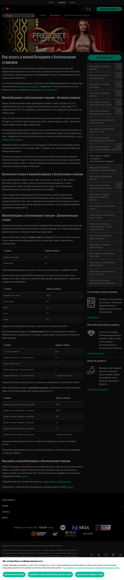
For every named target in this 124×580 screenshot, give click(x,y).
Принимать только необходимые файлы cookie (50, 574)
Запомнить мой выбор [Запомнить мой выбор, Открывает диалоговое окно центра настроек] (14, 574)
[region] (62, 568)
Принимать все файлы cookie (90, 574)
